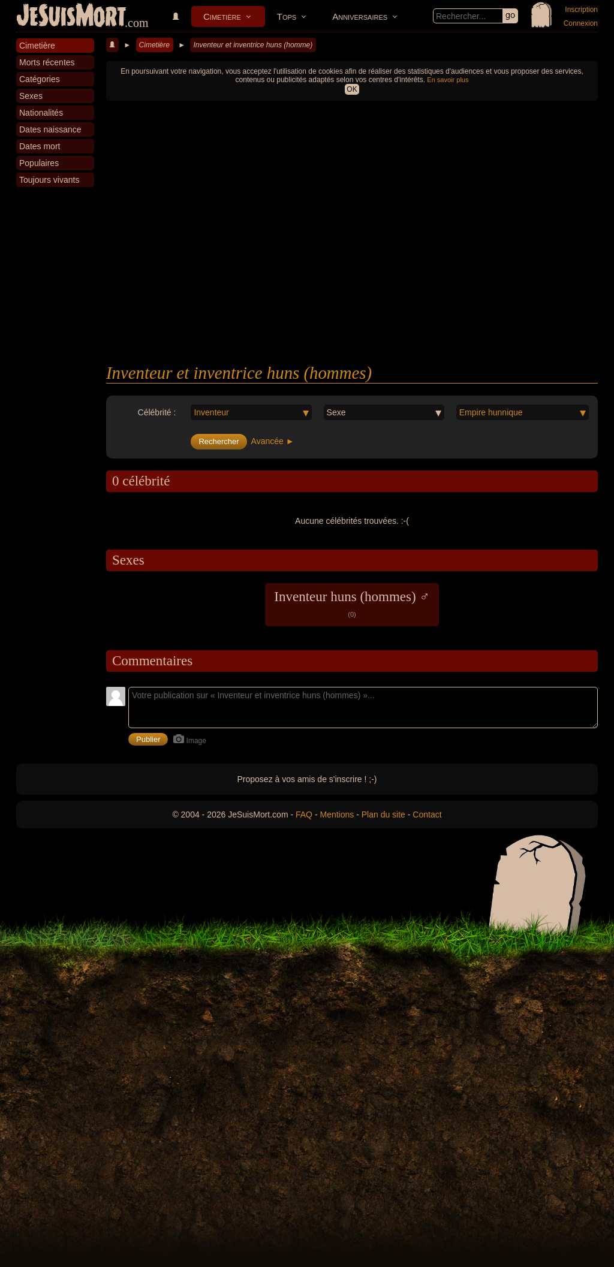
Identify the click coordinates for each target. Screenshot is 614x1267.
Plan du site (383, 814)
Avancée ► (272, 441)
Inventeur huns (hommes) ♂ (351, 603)
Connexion (581, 23)
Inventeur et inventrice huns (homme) (252, 45)
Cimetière (222, 16)
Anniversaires (359, 16)
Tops (286, 16)
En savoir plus (447, 79)
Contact (427, 814)
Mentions (337, 814)
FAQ (304, 814)
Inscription (581, 9)
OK (352, 89)
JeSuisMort (71, 16)
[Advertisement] (352, 273)
